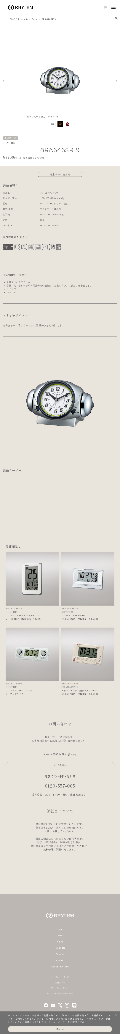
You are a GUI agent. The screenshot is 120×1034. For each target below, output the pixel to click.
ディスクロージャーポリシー (60, 993)
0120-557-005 (60, 785)
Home (60, 929)
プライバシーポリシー (60, 987)
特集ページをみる (60, 174)
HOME (11, 19)
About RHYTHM (60, 966)
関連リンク (60, 982)
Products (60, 948)
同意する (60, 1029)
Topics (60, 935)
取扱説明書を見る (14, 237)
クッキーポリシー (58, 1022)
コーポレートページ (60, 976)
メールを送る (60, 765)
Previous (3, 81)
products (23, 19)
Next (116, 81)
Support (59, 960)
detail (35, 19)
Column (60, 954)
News (60, 941)
